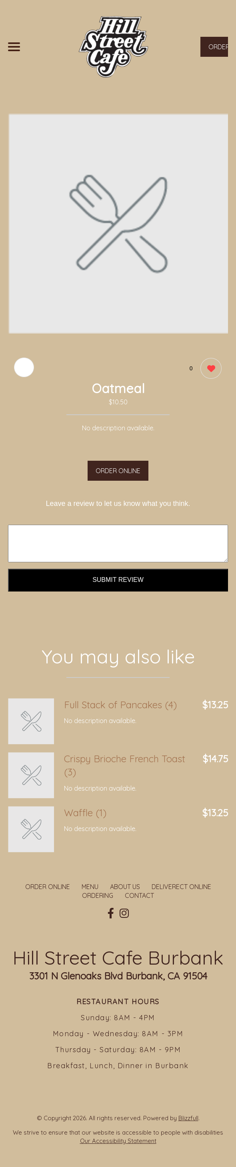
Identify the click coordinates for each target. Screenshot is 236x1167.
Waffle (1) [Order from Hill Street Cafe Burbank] (85, 813)
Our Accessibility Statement (118, 1141)
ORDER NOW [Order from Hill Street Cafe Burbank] (218, 50)
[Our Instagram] (124, 913)
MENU (90, 887)
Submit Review (118, 579)
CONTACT (139, 895)
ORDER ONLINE (118, 471)
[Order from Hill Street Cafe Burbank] (31, 721)
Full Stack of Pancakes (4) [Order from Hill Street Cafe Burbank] (120, 705)
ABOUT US (125, 887)
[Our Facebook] (111, 913)
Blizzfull (188, 1118)
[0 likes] (209, 369)
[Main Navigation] (14, 46)
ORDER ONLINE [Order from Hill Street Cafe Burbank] (47, 887)
